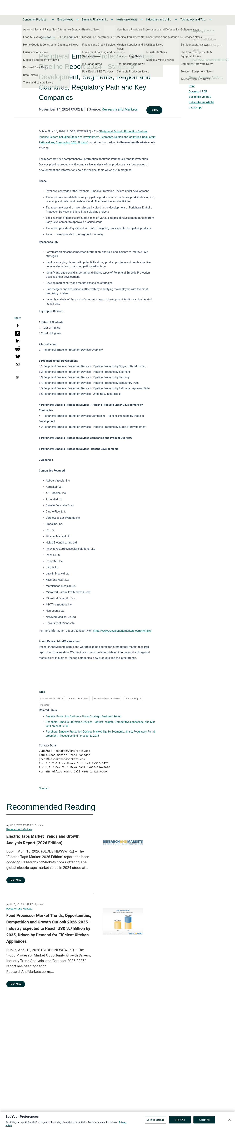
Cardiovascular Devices (51, 698)
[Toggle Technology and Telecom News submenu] (210, 19)
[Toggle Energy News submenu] (77, 19)
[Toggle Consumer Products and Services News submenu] (53, 19)
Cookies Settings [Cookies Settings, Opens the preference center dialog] (155, 1121)
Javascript (195, 107)
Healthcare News (126, 19)
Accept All (204, 1121)
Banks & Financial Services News (95, 19)
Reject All (180, 1121)
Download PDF (198, 91)
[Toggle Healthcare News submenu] (141, 19)
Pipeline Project (133, 698)
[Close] (229, 1121)
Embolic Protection (78, 698)
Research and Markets (120, 109)
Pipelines (44, 705)
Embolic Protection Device (107, 698)
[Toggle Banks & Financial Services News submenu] (112, 19)
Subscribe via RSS (200, 96)
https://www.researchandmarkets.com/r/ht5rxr (122, 630)
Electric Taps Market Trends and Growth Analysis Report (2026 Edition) (43, 839)
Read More (16, 880)
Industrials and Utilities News (159, 19)
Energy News (65, 19)
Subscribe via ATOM (201, 102)
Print (192, 86)
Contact (43, 788)
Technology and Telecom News (193, 19)
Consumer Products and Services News (36, 19)
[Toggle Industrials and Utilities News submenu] (176, 19)
